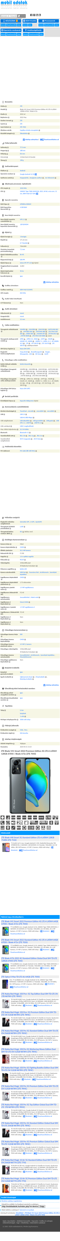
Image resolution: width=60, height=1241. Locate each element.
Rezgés (47, 352)
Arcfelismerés (44, 572)
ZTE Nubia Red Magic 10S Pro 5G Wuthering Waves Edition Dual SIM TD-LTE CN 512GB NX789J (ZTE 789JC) (28, 1050)
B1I (21, 532)
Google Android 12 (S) (27, 174)
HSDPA (30, 341)
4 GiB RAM (23, 207)
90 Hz (22, 271)
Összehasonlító (12, 25)
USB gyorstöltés (38, 421)
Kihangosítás (24, 354)
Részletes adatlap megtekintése (12, 1201)
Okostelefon (24, 133)
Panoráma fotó (34, 572)
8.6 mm (22, 154)
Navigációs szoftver (36, 178)
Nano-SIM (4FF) (25, 349)
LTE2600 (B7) (41, 334)
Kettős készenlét (25, 364)
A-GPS (32, 522)
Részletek (44, 931)
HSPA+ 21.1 (47, 341)
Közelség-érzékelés (26, 679)
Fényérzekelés (40, 677)
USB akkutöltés (25, 421)
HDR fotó (23, 572)
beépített (23, 713)
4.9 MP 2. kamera (25, 644)
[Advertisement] (29, 67)
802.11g (31, 436)
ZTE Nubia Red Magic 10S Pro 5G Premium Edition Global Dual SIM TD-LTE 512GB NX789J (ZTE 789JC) (29, 1142)
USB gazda (49, 421)
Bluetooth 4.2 (24, 432)
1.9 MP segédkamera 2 (27, 607)
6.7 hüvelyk (23, 243)
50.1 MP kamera (25, 550)
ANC (30, 354)
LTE (27, 343)
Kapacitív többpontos (27, 401)
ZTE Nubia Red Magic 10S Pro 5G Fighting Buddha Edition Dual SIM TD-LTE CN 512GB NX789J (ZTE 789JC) (29, 1068)
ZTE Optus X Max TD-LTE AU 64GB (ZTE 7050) (20, 976)
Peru (25, 730)
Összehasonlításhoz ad (49, 139)
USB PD (28, 423)
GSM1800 (32, 329)
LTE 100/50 (35, 343)
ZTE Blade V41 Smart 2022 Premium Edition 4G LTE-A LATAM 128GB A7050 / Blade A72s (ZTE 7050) (37, 1214)
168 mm (22, 150)
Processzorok (48, 21)
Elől (21, 634)
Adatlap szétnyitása (30, 139)
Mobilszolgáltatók (33, 30)
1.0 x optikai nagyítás (27, 556)
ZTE (21, 106)
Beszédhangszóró (36, 352)
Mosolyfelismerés (25, 657)
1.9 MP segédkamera (27, 587)
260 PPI (22, 260)
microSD (30, 411)
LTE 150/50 (45, 343)
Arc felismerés (50, 178)
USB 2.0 (22, 414)
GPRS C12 (30, 339)
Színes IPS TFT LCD (26, 263)
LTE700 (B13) (52, 334)
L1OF (21, 527)
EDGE (36, 339)
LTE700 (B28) (25, 336)
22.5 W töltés (24, 429)
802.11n (39, 436)
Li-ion (22, 710)
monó (22, 313)
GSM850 (23, 329)
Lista (19, 25)
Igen (21, 276)
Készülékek (11, 21)
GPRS (21, 339)
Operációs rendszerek (11, 30)
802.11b (22, 436)
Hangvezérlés (24, 178)
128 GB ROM (24, 224)
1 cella (22, 716)
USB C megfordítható (27, 426)
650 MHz (23, 293)
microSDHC (40, 411)
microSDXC (50, 411)
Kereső (3, 25)
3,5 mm (22, 319)
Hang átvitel (24, 352)
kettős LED (23, 569)
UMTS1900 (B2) (53, 329)
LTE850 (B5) (29, 334)
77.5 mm (23, 147)
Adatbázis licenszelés (23, 1221)
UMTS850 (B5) (28, 331)
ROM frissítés (30, 21)
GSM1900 (41, 329)
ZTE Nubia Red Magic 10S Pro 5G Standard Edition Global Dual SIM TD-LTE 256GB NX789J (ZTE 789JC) (29, 1124)
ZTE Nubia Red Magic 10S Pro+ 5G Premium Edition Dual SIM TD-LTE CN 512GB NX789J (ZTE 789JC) (29, 1013)
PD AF (22, 560)
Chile (21, 730)
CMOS (22, 547)
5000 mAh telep (25, 719)
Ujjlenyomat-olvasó (26, 677)
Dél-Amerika (24, 733)
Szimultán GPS (24, 522)
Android (22, 171)
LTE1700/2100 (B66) (38, 336)
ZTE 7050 (23, 127)
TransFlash (23, 411)
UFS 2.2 (22, 219)
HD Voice (38, 354)
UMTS (43, 339)
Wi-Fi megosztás (25, 439)
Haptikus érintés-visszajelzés (29, 130)
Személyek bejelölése (47, 655)
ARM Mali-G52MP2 (26, 290)
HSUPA (50, 339)
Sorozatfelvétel (25, 597)
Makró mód (34, 597)
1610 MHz (23, 188)
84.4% (22, 255)
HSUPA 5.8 (23, 341)
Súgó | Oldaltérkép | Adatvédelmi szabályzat (30, 1223)
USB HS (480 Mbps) (26, 417)
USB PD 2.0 (38, 423)
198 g (22, 160)
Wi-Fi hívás (37, 439)
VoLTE (46, 354)
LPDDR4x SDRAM (25, 204)
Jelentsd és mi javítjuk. (27, 1210)
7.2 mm (22, 249)
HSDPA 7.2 (38, 341)
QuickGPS (38, 522)
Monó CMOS (24, 602)
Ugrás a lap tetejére (9, 1221)
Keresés (21, 16)
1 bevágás (23, 237)
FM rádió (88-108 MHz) (27, 451)
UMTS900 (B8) (40, 331)
